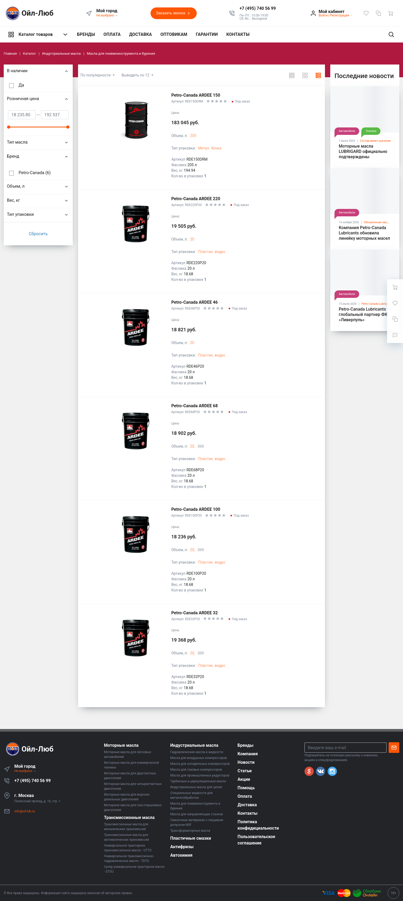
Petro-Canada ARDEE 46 (194, 302)
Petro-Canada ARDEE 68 (194, 405)
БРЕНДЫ (86, 34)
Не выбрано (107, 15)
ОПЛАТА (112, 34)
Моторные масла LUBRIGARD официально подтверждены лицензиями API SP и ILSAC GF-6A (363, 157)
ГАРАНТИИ (207, 34)
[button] (257, 8)
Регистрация (339, 15)
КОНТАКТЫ (238, 34)
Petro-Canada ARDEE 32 (194, 612)
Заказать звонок (173, 13)
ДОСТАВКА (140, 34)
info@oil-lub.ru (24, 811)
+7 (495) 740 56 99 (32, 780)
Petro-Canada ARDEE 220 (195, 198)
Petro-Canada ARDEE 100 (195, 509)
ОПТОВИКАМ (173, 34)
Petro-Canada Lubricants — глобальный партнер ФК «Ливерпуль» (364, 314)
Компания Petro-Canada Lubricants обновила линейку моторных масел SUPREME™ (364, 235)
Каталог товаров (38, 34)
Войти (323, 15)
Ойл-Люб (29, 13)
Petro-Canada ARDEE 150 (195, 95)
